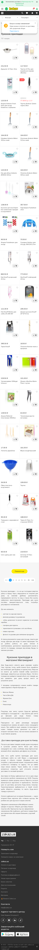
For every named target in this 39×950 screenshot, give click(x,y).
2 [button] (13, 580)
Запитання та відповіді (9, 853)
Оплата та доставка (8, 865)
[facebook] (3, 920)
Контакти (4, 892)
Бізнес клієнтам (6, 882)
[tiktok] (21, 920)
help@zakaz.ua (6, 908)
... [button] (26, 580)
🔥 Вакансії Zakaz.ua (8, 899)
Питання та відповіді (8, 868)
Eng (14, 841)
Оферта (4, 872)
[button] (32, 13)
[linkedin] (15, 920)
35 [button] (29, 580)
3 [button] (16, 580)
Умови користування (8, 878)
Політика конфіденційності (10, 875)
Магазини (4, 895)
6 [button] (24, 580)
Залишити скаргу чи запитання (12, 857)
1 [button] (10, 580)
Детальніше (19, 5)
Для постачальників (8, 885)
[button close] (37, 2)
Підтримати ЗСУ (7, 845)
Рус (8, 841)
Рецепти (4, 888)
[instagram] (9, 920)
